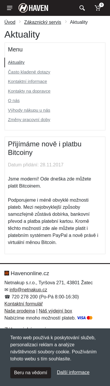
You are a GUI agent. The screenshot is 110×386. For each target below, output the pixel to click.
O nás (14, 100)
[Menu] (9, 8)
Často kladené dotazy (29, 71)
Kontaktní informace (27, 81)
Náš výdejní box (55, 310)
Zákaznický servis (42, 22)
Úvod (9, 22)
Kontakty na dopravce (29, 90)
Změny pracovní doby (29, 119)
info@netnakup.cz (28, 289)
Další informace (73, 372)
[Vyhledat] (81, 8)
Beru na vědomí (30, 372)
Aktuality (16, 62)
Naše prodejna (19, 310)
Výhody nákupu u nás (29, 110)
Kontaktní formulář (23, 303)
